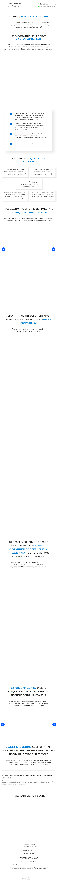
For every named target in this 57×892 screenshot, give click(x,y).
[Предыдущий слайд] (3, 243)
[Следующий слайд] (53, 243)
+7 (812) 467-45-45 (46, 3)
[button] (23, 134)
